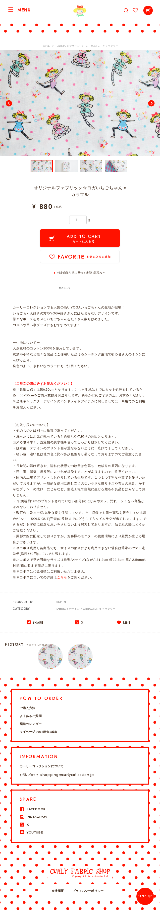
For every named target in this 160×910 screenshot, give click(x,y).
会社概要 (58, 891)
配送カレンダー (31, 724)
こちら (62, 577)
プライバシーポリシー (88, 891)
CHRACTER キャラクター (99, 608)
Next (151, 103)
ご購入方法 (27, 708)
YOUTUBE (31, 832)
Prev (9, 103)
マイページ (38, 731)
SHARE (35, 622)
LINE (124, 622)
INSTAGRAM (33, 817)
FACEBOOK (33, 809)
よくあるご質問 (31, 716)
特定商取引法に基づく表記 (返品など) (82, 272)
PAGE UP (145, 896)
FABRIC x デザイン (68, 608)
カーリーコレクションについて (41, 766)
